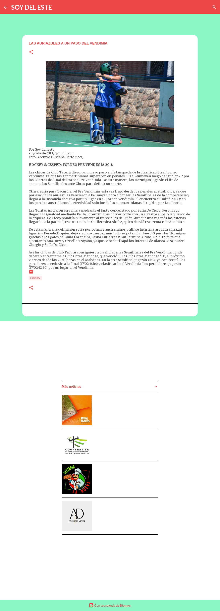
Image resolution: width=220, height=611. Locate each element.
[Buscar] (214, 7)
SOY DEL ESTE (31, 7)
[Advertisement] (92, 352)
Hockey (35, 278)
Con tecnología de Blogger (110, 605)
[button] (31, 52)
